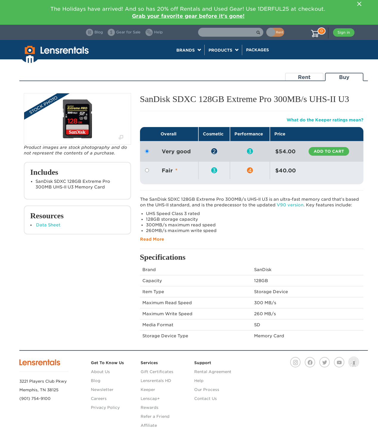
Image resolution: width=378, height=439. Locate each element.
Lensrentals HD (156, 380)
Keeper (148, 389)
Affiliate (149, 425)
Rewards (149, 407)
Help (198, 380)
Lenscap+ (150, 398)
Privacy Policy (105, 407)
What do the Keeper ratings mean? (325, 120)
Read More (152, 239)
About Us (100, 372)
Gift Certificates (157, 372)
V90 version (290, 205)
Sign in (343, 32)
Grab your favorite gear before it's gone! (188, 16)
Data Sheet (48, 224)
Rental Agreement (212, 372)
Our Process (206, 389)
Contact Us (205, 398)
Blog (95, 380)
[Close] (359, 4)
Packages (257, 49)
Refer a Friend (155, 416)
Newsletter (102, 389)
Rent (304, 77)
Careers (99, 398)
